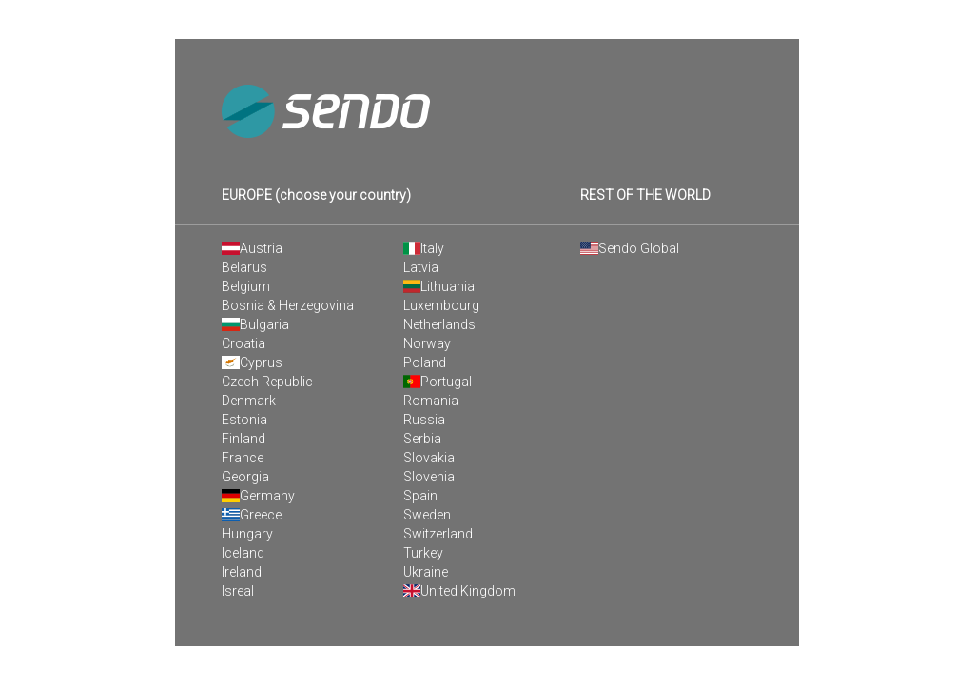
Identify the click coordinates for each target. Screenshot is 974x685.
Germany (258, 495)
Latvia (420, 267)
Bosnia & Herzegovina (288, 305)
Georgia (245, 476)
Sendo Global (629, 248)
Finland (243, 438)
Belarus (244, 267)
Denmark (249, 400)
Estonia (244, 419)
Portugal (438, 381)
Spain (420, 495)
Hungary (247, 533)
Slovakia (429, 457)
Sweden (427, 514)
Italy (424, 248)
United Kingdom (459, 590)
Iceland (243, 552)
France (242, 457)
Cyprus (252, 362)
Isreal (238, 590)
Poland (424, 362)
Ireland (242, 571)
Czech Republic (267, 381)
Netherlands (439, 324)
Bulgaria (255, 324)
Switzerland (438, 533)
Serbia (422, 438)
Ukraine (425, 571)
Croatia (243, 343)
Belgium (246, 286)
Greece (252, 514)
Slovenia (429, 476)
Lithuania (439, 286)
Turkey (423, 552)
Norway (427, 343)
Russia (424, 419)
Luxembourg (441, 305)
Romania (430, 400)
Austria (252, 248)
